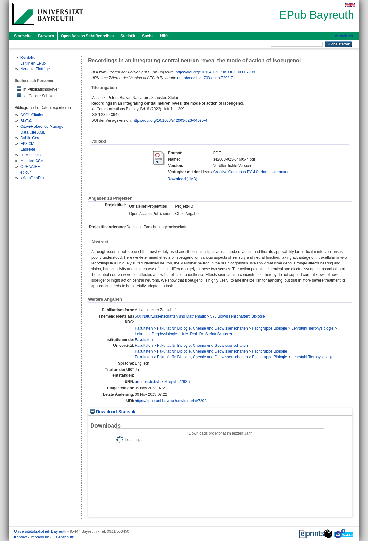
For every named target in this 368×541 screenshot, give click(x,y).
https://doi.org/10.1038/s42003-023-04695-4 (170, 120)
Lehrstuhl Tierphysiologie (312, 328)
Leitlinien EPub (33, 63)
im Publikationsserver (37, 89)
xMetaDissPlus (32, 178)
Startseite (22, 36)
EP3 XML (28, 143)
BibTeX (26, 121)
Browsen (46, 36)
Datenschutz (63, 537)
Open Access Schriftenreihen (87, 36)
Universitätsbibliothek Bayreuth (40, 531)
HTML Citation (32, 155)
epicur (25, 172)
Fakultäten (144, 328)
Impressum (40, 537)
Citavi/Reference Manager (42, 126)
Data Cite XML (32, 132)
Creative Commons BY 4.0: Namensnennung (251, 172)
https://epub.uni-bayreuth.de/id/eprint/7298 (171, 401)
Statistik (127, 36)
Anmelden (344, 36)
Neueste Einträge (35, 69)
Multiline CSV (31, 161)
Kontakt (21, 537)
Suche (147, 36)
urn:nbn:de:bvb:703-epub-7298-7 (205, 78)
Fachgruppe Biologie (269, 328)
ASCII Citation (32, 115)
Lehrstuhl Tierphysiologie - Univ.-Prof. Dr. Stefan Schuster (183, 334)
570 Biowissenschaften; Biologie (237, 316)
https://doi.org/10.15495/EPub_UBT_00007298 (215, 72)
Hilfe (164, 36)
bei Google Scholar (36, 95)
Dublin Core (30, 138)
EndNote (27, 149)
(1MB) (182, 179)
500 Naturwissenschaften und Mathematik (170, 316)
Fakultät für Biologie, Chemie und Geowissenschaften (202, 328)
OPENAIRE (30, 166)
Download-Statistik (112, 411)
